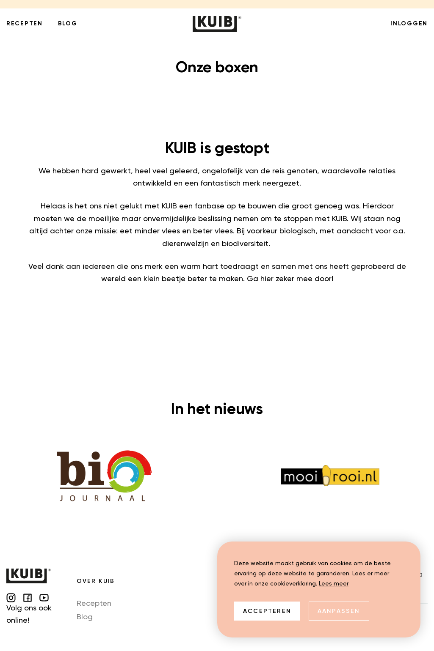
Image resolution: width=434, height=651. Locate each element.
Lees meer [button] (333, 584)
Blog (85, 617)
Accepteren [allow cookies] (267, 611)
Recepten (94, 603)
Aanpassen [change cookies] (339, 611)
